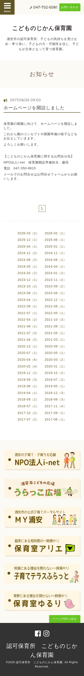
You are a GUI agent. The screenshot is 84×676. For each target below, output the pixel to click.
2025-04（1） (28, 246)
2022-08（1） (56, 306)
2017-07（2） (28, 419)
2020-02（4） (28, 366)
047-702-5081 (45, 7)
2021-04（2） (28, 339)
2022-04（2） (28, 319)
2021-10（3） (56, 319)
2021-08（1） (56, 326)
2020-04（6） (28, 359)
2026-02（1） (56, 233)
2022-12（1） (56, 300)
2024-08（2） (28, 260)
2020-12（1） (28, 346)
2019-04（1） (28, 393)
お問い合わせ (70, 7)
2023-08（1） (28, 293)
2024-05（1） (28, 266)
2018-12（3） (56, 393)
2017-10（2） (28, 413)
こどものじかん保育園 (42, 28)
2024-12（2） (28, 253)
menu (7, 7)
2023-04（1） (28, 300)
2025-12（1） (28, 240)
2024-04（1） (56, 266)
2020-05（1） (56, 353)
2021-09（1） (28, 326)
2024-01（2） (56, 273)
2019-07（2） (56, 379)
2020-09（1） (56, 346)
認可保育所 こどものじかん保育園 (39, 662)
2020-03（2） (56, 359)
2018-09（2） (28, 399)
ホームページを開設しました (34, 107)
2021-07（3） (28, 333)
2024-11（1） (56, 253)
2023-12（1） (28, 280)
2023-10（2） (28, 286)
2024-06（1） (56, 260)
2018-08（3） (56, 399)
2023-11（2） (56, 280)
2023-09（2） (56, 286)
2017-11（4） (56, 406)
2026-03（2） (28, 233)
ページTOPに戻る (64, 618)
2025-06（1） (56, 240)
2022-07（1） (28, 313)
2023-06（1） (56, 293)
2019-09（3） (28, 379)
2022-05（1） (56, 313)
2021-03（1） (56, 339)
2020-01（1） (56, 366)
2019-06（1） (28, 386)
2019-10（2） (56, 373)
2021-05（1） (56, 333)
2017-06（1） (56, 419)
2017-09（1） (56, 413)
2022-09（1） (28, 306)
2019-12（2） (28, 373)
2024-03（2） (28, 273)
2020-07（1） (28, 353)
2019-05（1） (56, 386)
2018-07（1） (28, 406)
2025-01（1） (56, 246)
